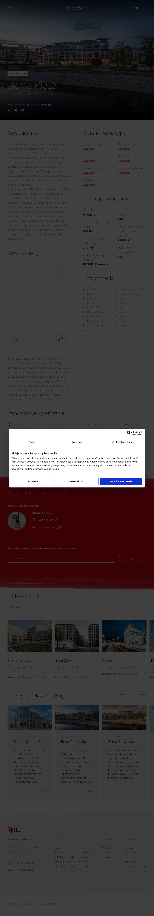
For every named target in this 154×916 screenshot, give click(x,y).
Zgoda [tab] (31, 442)
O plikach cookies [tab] (122, 442)
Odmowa (33, 481)
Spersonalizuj (77, 481)
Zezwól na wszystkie (121, 481)
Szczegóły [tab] (76, 442)
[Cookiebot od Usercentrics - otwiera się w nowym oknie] (129, 433)
